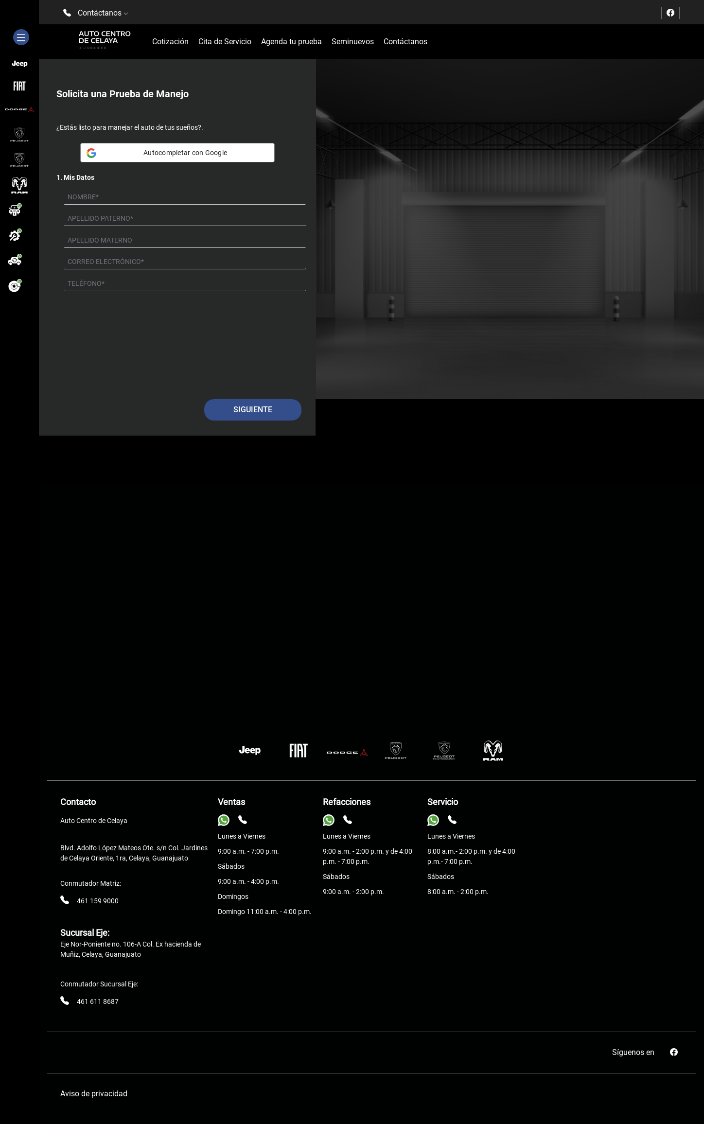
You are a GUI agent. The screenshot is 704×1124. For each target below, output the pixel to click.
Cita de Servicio (224, 41)
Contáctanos (405, 41)
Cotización (170, 41)
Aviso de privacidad (93, 1093)
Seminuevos (353, 41)
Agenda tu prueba (291, 41)
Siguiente (252, 409)
